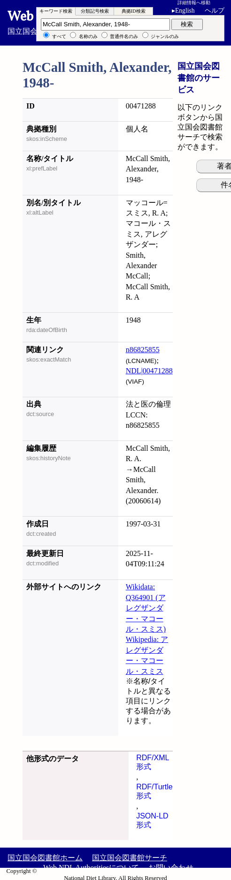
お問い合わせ (170, 868)
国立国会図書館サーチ (129, 858)
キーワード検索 (55, 11)
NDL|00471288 (149, 371)
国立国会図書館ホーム (45, 858)
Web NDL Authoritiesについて (91, 868)
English (185, 10)
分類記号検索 (95, 11)
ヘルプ (214, 10)
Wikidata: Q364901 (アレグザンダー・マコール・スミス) (146, 608)
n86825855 (143, 350)
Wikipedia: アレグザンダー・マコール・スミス (147, 655)
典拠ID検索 (134, 11)
